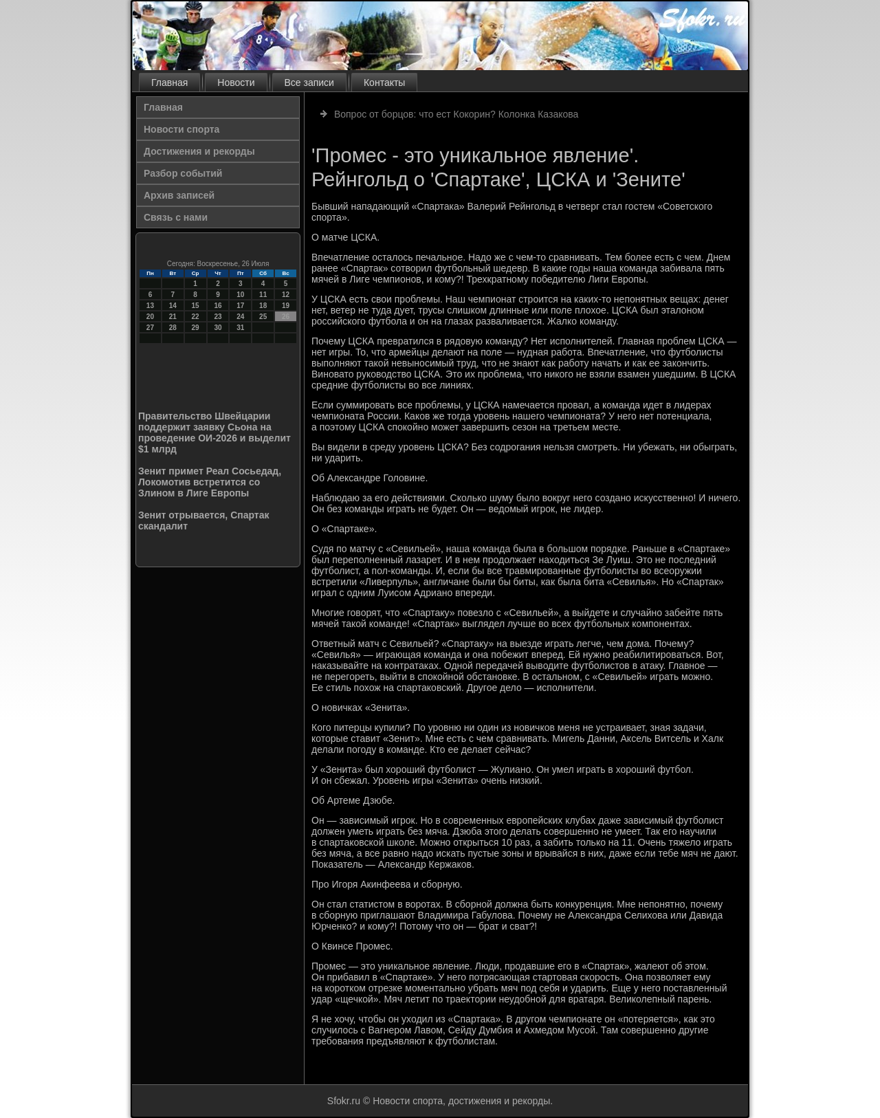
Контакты (384, 82)
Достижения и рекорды (199, 151)
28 (173, 327)
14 (173, 305)
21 (173, 316)
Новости (235, 82)
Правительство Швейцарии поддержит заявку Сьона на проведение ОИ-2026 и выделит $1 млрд (214, 432)
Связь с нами (176, 217)
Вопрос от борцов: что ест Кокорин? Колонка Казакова (456, 114)
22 (195, 316)
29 (195, 327)
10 (240, 294)
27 (150, 327)
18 (263, 305)
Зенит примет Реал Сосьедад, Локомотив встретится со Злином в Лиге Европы (209, 481)
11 (263, 294)
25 (263, 316)
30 (217, 327)
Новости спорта (181, 129)
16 (217, 305)
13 (150, 305)
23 (217, 316)
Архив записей (179, 195)
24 (240, 316)
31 (240, 327)
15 (195, 305)
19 (285, 305)
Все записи (309, 82)
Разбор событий (183, 173)
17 (240, 305)
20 (150, 316)
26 (285, 316)
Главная (169, 82)
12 (285, 294)
